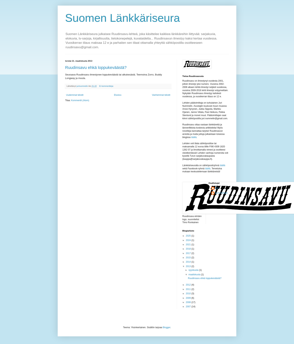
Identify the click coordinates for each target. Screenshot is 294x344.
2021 (188, 244)
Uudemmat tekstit (74, 95)
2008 (188, 302)
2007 (188, 306)
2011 (188, 289)
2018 (188, 249)
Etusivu (117, 95)
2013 (188, 266)
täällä (193, 137)
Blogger (166, 327)
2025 (188, 235)
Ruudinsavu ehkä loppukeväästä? (96, 67)
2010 (188, 293)
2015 (188, 257)
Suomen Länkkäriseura (122, 18)
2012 (188, 284)
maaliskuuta (194, 274)
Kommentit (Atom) (80, 100)
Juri (217, 188)
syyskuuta (193, 270)
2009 (188, 298)
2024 (188, 240)
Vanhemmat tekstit (161, 95)
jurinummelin (221, 193)
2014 (188, 262)
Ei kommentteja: (106, 86)
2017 (188, 253)
